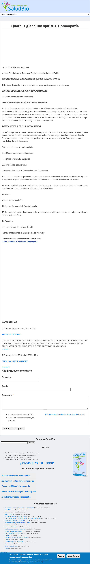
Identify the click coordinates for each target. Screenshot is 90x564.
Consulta (7, 535)
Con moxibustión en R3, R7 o (14, 533)
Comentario (7, 395)
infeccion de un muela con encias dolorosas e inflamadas (23, 518)
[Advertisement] (21, 45)
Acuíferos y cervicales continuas (15, 529)
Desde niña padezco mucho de (14, 531)
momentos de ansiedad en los (14, 520)
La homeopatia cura (11, 546)
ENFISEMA (8, 510)
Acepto (61, 556)
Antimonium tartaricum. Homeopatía (18, 480)
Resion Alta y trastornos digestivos (16, 516)
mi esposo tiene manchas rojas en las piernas (19, 508)
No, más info (73, 556)
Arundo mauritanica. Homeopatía (16, 496)
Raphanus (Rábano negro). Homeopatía (19, 491)
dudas (7, 548)
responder (6, 349)
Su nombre (6, 377)
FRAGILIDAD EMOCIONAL (11, 334)
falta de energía (9, 514)
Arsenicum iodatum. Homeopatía (16, 475)
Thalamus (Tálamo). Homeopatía (16, 486)
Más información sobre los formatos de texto (64, 414)
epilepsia (7, 540)
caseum (7, 512)
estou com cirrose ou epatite (15, 361)
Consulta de (8, 525)
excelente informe (10, 527)
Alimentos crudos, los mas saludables (17, 537)
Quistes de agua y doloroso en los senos (17, 523)
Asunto (5, 386)
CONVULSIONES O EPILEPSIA (14, 542)
